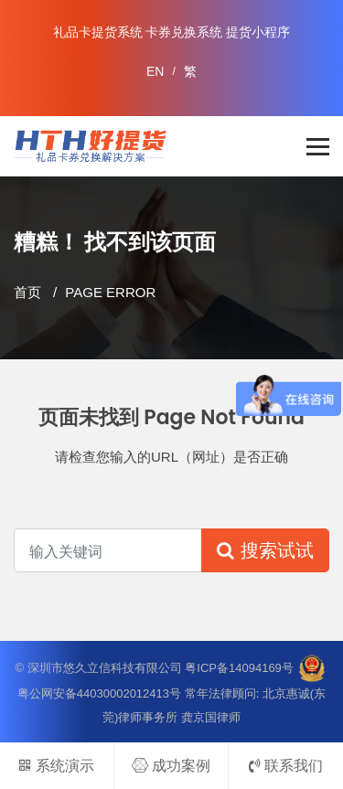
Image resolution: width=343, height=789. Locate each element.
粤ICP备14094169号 (239, 667)
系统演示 (56, 765)
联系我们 (286, 765)
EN (155, 71)
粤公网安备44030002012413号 (99, 693)
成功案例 (171, 765)
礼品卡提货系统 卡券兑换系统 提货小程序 (172, 32)
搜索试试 (265, 550)
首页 (27, 292)
